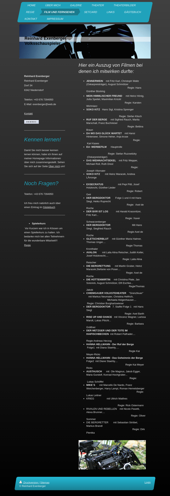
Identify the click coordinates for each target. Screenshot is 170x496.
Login (147, 482)
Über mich (54, 166)
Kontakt (28, 113)
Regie (27, 245)
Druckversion (29, 482)
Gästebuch (49, 207)
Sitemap (44, 482)
